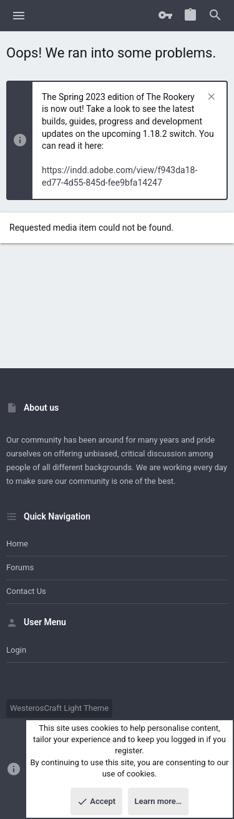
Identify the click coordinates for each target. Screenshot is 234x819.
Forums (20, 567)
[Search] (215, 16)
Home (17, 543)
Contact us (26, 591)
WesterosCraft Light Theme (59, 708)
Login (16, 650)
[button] (19, 15)
